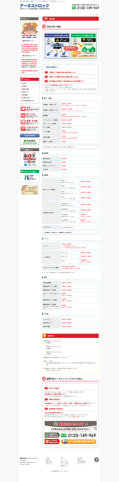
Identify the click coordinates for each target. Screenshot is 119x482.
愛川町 (30, 53)
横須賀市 (27, 68)
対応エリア (26, 95)
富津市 (23, 75)
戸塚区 (35, 62)
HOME (93, 17)
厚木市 (30, 51)
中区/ (36, 66)
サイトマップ (80, 472)
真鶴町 (27, 49)
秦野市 (36, 49)
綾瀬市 (28, 55)
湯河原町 (23, 49)
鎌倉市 (33, 53)
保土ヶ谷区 (29, 66)
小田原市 (35, 47)
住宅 (62, 466)
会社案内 (25, 98)
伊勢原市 (32, 49)
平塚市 (31, 47)
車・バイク (64, 468)
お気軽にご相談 (76, 419)
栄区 (32, 62)
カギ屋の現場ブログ (28, 103)
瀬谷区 (25, 64)
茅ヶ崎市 (23, 47)
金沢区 (23, 62)
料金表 (24, 89)
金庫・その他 (64, 470)
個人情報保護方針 (82, 470)
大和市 (26, 51)
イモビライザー (65, 472)
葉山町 (24, 55)
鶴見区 (24, 66)
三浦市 (31, 68)
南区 (30, 62)
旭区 (33, 66)
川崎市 (34, 68)
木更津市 (35, 73)
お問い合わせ (26, 101)
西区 (32, 64)
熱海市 (23, 73)
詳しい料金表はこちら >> (67, 230)
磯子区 (29, 64)
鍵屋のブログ (64, 473)
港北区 (23, 68)
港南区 (26, 62)
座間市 (33, 51)
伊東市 (26, 73)
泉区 (22, 64)
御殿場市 (31, 73)
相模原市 (26, 53)
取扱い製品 (26, 92)
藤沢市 (27, 47)
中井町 (23, 51)
